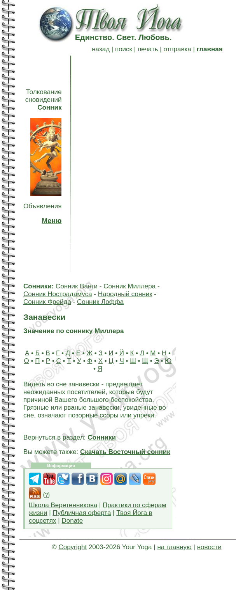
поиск (123, 49)
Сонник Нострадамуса (57, 294)
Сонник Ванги (77, 286)
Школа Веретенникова (63, 505)
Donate (72, 520)
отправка (177, 49)
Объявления (42, 206)
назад (101, 49)
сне (61, 384)
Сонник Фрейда (47, 301)
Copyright (72, 547)
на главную (174, 547)
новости (209, 547)
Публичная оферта (81, 513)
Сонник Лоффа (100, 301)
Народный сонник (125, 294)
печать (148, 49)
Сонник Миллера (129, 286)
